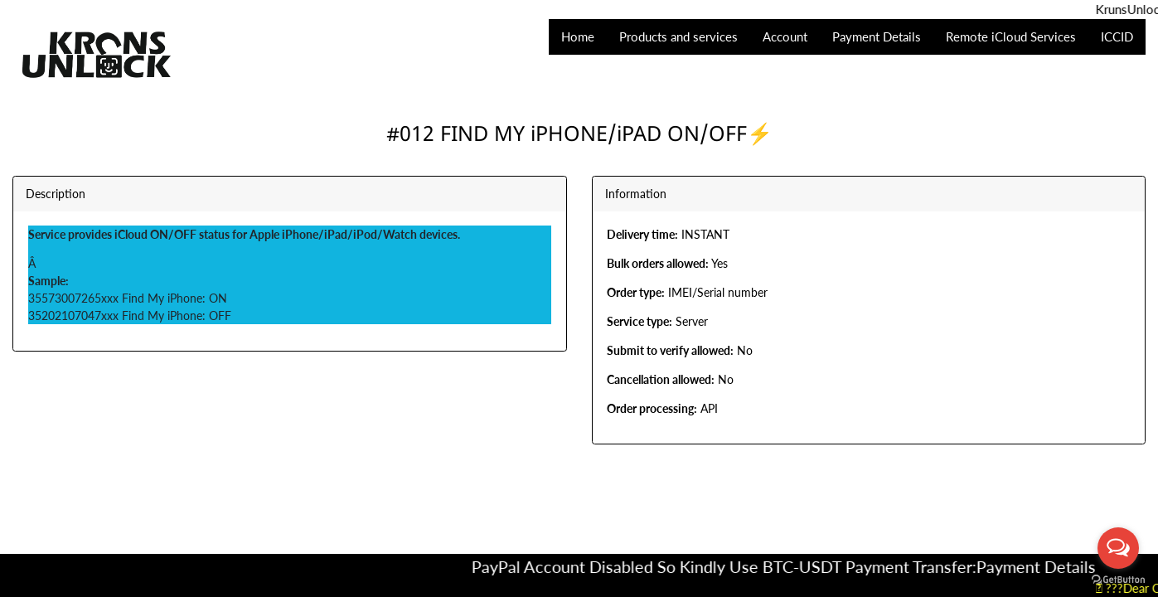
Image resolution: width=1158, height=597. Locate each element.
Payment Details (1047, 566)
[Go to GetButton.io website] (1118, 580)
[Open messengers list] (1118, 548)
